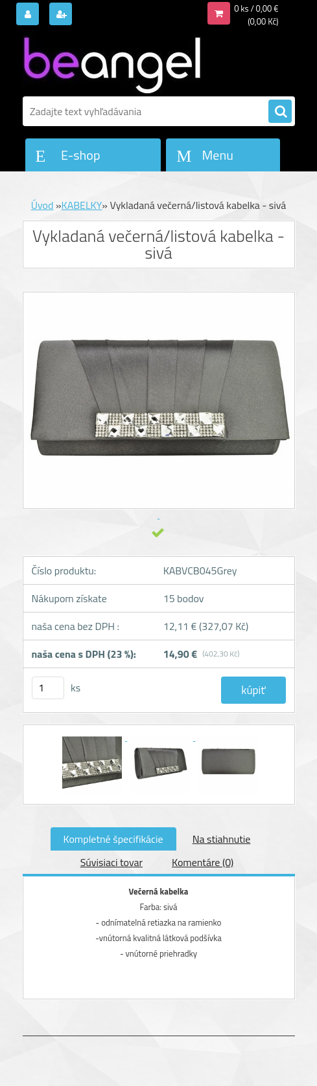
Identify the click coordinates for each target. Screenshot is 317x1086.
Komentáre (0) (202, 862)
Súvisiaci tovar (111, 862)
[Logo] (112, 62)
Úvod (42, 205)
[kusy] (48, 688)
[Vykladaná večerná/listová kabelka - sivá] (93, 736)
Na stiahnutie (222, 839)
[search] (280, 112)
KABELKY (82, 205)
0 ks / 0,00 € (256, 8)
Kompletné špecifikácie (113, 839)
